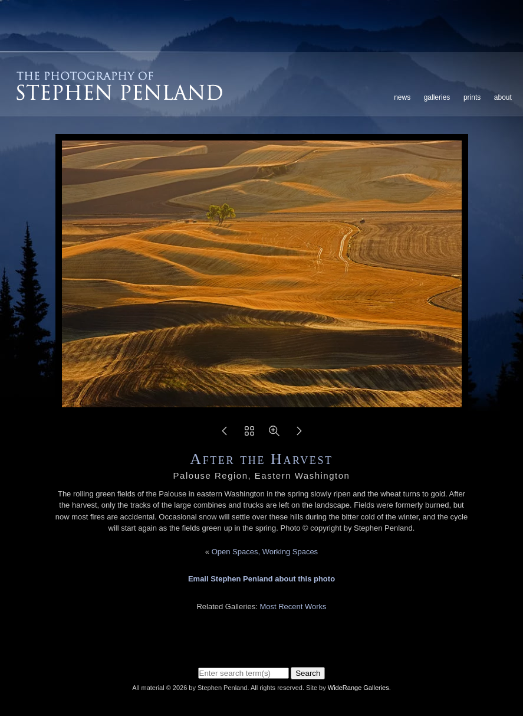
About (503, 97)
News (402, 97)
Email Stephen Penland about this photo (261, 578)
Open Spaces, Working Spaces (265, 551)
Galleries (437, 97)
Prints (472, 97)
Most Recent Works (292, 606)
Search (307, 673)
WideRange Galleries (358, 687)
